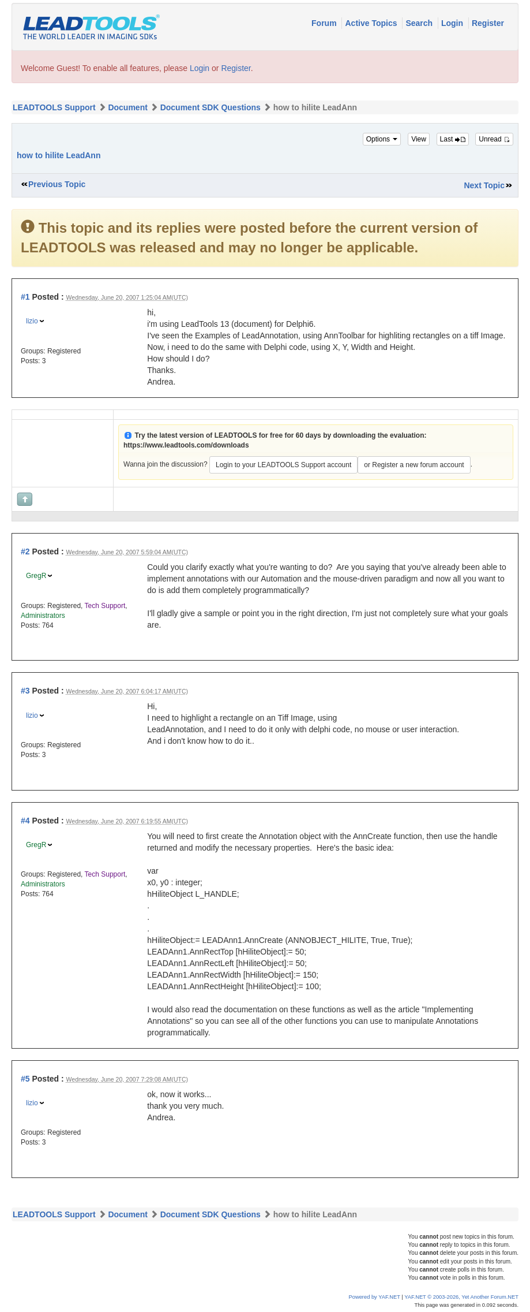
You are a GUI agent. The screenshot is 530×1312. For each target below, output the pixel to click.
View (418, 139)
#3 (25, 690)
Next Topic (484, 185)
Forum (325, 23)
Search (420, 23)
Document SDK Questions (210, 107)
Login (453, 23)
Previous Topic (56, 184)
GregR (36, 576)
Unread (494, 139)
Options (382, 139)
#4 (25, 820)
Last (452, 139)
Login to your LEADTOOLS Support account (283, 465)
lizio (32, 321)
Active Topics (372, 23)
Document (127, 107)
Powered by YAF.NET (374, 1297)
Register (488, 23)
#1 (25, 296)
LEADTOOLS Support (54, 107)
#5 (25, 1078)
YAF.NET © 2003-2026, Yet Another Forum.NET (461, 1297)
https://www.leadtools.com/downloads (186, 445)
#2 (25, 551)
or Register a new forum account (414, 465)
